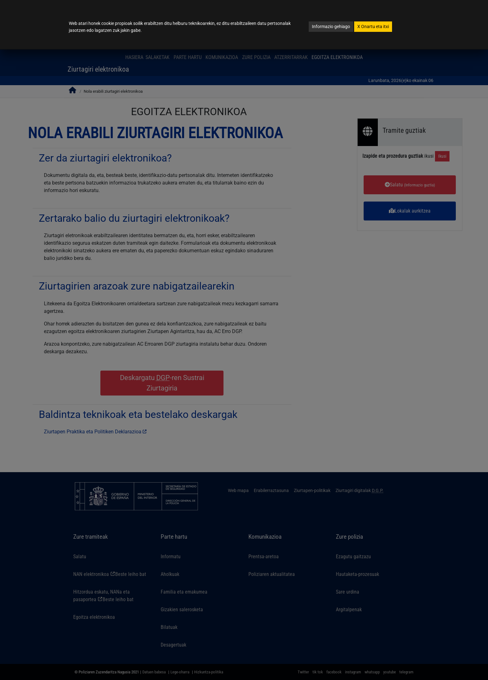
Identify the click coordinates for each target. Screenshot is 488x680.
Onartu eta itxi (373, 26)
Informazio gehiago (331, 26)
